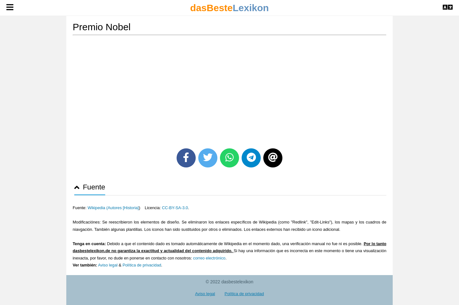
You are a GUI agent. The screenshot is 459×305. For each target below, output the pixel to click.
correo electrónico (209, 258)
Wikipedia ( (98, 207)
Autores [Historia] (123, 207)
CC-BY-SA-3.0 (175, 207)
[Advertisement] (229, 89)
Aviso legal (107, 265)
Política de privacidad (141, 265)
